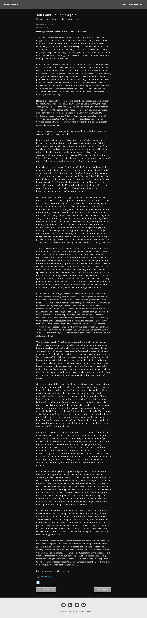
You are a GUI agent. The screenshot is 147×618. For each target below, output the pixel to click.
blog (49, 577)
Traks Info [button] (121, 4)
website (44, 577)
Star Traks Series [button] (136, 4)
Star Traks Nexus (10, 4)
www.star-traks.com (82, 612)
